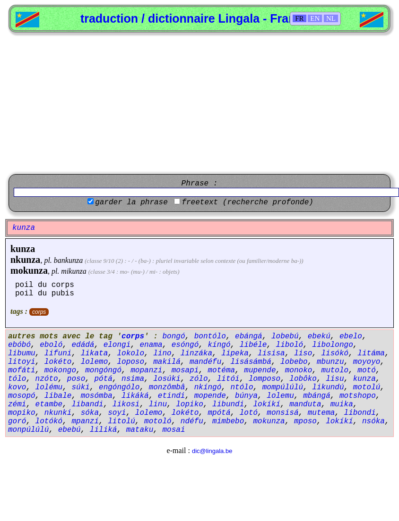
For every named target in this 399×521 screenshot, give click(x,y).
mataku (140, 430)
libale (58, 396)
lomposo (264, 379)
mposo (305, 421)
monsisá (282, 413)
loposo (130, 362)
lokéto (58, 362)
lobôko (303, 379)
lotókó (49, 421)
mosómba (97, 396)
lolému (49, 387)
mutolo (335, 370)
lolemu (280, 396)
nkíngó (208, 387)
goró (17, 421)
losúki (167, 379)
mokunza (29, 270)
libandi (87, 404)
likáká (135, 396)
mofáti (21, 370)
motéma (221, 370)
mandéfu (205, 362)
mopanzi (146, 370)
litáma (371, 353)
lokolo (130, 353)
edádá (82, 345)
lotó (249, 413)
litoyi (21, 362)
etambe (49, 404)
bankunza (68, 260)
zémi (17, 404)
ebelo (350, 336)
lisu (335, 379)
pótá (103, 379)
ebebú (69, 430)
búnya (246, 396)
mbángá (316, 396)
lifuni (58, 353)
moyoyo (367, 362)
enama (150, 345)
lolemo (94, 362)
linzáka (196, 353)
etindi (171, 396)
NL (331, 18)
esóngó (185, 345)
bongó (173, 336)
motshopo (357, 396)
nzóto (46, 379)
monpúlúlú (28, 430)
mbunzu (330, 362)
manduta (305, 404)
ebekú (319, 336)
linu (158, 404)
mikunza (73, 271)
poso (76, 379)
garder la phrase (131, 202)
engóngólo (119, 387)
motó (366, 370)
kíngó (219, 345)
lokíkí (267, 404)
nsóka (373, 421)
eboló (51, 345)
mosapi (185, 370)
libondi (360, 413)
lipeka (235, 353)
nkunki (58, 413)
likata (94, 353)
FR (299, 18)
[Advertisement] (199, 103)
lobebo (294, 362)
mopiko (21, 413)
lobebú (285, 336)
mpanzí (85, 421)
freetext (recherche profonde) (247, 202)
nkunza (25, 259)
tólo (17, 379)
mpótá (219, 413)
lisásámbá (250, 362)
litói (228, 379)
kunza (22, 249)
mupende (260, 370)
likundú (328, 387)
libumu (21, 353)
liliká (103, 430)
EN (315, 18)
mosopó (21, 396)
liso (303, 353)
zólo (199, 379)
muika (341, 404)
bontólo (210, 336)
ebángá (248, 336)
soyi (117, 413)
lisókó (335, 353)
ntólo (241, 387)
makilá (167, 362)
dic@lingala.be (212, 450)
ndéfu (192, 421)
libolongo (332, 345)
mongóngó (103, 370)
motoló (158, 421)
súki (80, 387)
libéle (253, 345)
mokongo (60, 370)
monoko (298, 370)
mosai (173, 430)
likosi (126, 404)
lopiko (189, 404)
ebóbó (19, 345)
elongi (117, 345)
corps (39, 312)
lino (162, 353)
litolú (121, 421)
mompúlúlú (282, 387)
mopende (210, 396)
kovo (17, 387)
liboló (290, 345)
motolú (367, 387)
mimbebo (228, 421)
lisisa (271, 353)
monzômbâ (167, 387)
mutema (321, 413)
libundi (228, 404)
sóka (90, 413)
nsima (132, 379)
